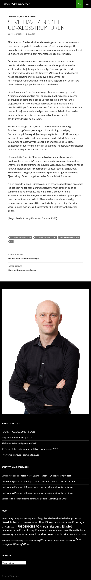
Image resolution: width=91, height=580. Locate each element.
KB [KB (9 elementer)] (33, 535)
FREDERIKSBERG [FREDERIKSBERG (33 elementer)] (28, 526)
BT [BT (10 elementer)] (73, 518)
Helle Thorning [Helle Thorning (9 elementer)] (7, 535)
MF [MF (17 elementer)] (3, 540)
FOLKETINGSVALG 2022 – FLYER (18, 431)
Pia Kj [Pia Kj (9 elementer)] (37, 540)
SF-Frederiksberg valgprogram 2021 (19, 443)
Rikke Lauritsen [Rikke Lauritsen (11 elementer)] (66, 540)
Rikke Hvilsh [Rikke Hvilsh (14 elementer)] (53, 540)
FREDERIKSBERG (28, 16)
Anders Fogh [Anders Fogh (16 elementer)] (8, 518)
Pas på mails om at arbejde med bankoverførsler (49, 487)
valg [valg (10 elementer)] (20, 544)
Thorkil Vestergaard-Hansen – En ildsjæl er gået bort (45, 475)
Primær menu (87, 4)
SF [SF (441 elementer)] (78, 539)
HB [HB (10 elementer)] (83, 530)
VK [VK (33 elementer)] (24, 544)
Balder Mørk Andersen (16, 4)
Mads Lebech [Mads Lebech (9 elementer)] (81, 535)
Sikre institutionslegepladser (45, 267)
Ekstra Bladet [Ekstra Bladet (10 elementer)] (54, 522)
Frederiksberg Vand (69, 237)
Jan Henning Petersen (12, 481)
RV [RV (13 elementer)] (74, 540)
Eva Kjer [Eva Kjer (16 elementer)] (80, 522)
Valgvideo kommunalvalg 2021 (17, 437)
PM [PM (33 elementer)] (42, 540)
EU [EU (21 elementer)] (73, 522)
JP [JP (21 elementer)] (14, 534)
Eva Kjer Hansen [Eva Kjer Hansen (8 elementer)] (8, 527)
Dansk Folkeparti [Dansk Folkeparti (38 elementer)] (12, 522)
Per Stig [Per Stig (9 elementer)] (20, 540)
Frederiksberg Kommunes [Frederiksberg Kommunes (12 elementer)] (58, 530)
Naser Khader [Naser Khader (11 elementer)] (11, 540)
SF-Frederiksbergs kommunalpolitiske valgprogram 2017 (30, 449)
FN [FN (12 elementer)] (16, 527)
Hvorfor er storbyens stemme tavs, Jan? (21, 454)
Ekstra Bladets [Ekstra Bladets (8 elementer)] (66, 522)
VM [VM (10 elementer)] (28, 544)
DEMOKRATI (13, 16)
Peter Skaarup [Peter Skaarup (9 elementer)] (29, 540)
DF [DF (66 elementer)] (40, 522)
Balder (31, 34)
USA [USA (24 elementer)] (15, 544)
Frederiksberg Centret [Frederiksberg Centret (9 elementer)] (10, 530)
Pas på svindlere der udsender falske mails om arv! (51, 481)
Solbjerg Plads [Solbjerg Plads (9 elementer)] (7, 544)
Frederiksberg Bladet (20, 237)
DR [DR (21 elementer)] (47, 522)
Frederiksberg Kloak (45, 237)
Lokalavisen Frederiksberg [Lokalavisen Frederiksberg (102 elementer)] (55, 534)
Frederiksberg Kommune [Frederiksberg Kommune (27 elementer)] (32, 530)
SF (11, 241)
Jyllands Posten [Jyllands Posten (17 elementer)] (24, 534)
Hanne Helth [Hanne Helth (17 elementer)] (75, 530)
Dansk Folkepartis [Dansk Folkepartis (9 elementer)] (30, 522)
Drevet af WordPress (10, 576)
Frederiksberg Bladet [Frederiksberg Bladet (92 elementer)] (56, 526)
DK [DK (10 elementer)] (43, 522)
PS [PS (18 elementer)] (46, 540)
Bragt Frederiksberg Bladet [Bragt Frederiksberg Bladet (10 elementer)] (26, 518)
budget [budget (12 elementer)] (78, 518)
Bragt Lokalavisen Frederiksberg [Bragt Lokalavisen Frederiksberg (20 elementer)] (55, 518)
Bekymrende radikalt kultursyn (45, 256)
